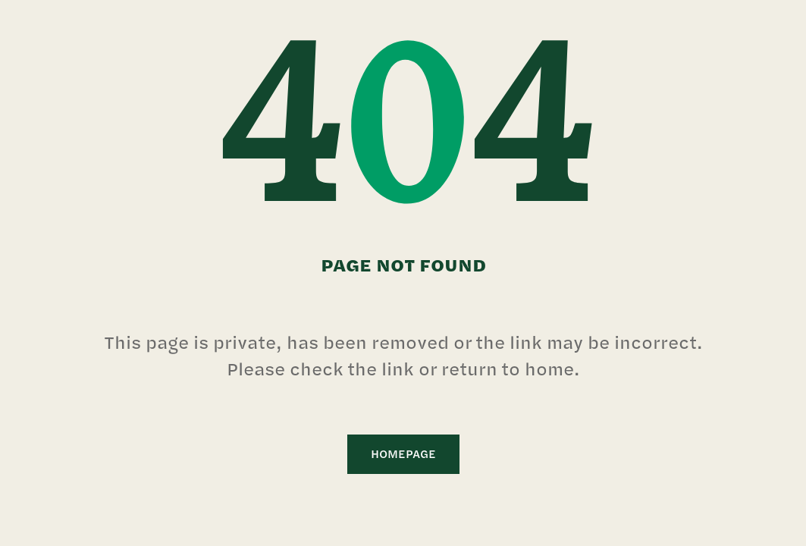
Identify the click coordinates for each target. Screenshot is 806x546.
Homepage (403, 454)
